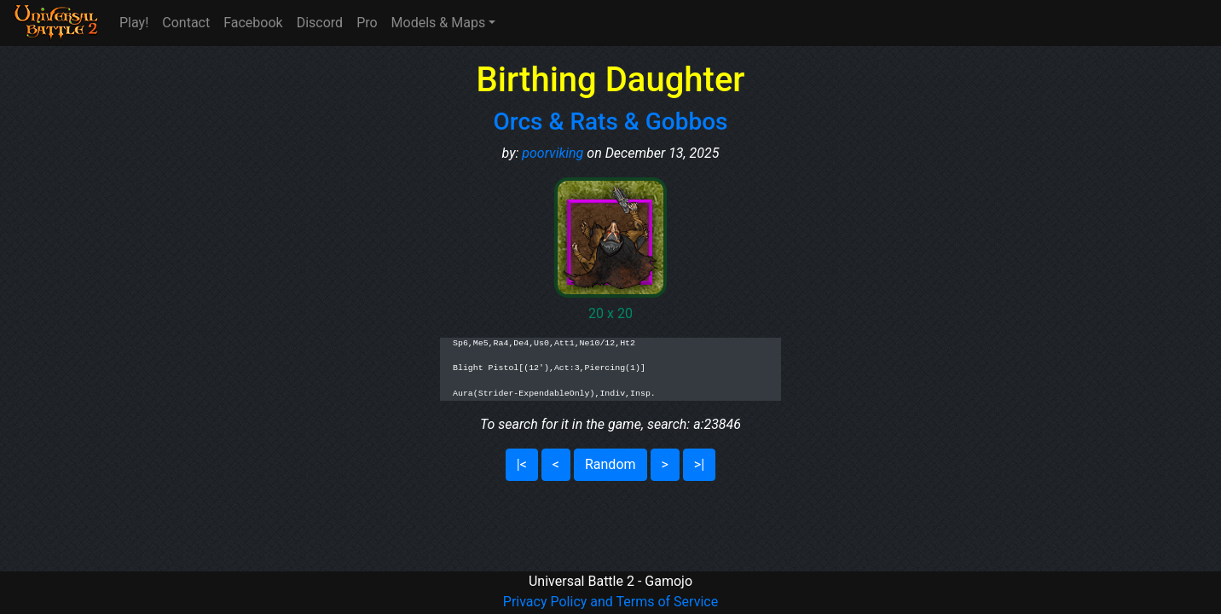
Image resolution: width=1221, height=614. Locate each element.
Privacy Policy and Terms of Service (610, 602)
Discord (320, 22)
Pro (366, 22)
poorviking (552, 153)
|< (522, 464)
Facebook (252, 22)
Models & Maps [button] (438, 22)
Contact (186, 22)
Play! (133, 22)
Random (610, 464)
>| (699, 464)
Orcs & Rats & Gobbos (611, 121)
